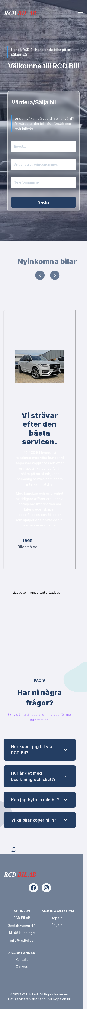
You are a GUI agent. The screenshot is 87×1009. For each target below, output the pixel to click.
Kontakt (9, 960)
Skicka (43, 202)
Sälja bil (45, 925)
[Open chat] (26, 849)
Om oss (9, 966)
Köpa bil (45, 918)
